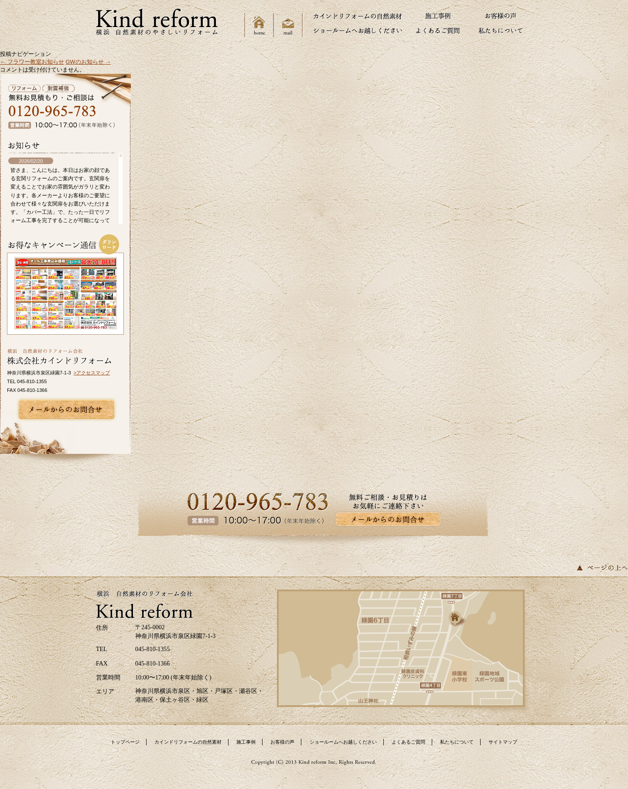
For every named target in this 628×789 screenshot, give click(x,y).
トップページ (125, 741)
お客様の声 (282, 741)
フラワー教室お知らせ (32, 61)
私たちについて (457, 741)
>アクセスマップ (92, 372)
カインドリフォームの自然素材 (188, 741)
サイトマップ (502, 741)
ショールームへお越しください (343, 741)
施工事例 (246, 741)
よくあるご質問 (408, 741)
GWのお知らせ (88, 61)
